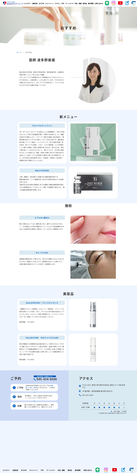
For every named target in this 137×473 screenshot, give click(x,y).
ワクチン (57, 3)
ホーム (19, 52)
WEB (35, 387)
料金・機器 (78, 3)
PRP (62, 3)
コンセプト (27, 3)
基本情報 (91, 3)
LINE (30, 387)
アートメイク (69, 3)
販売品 (85, 3)
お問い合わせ (99, 3)
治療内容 (35, 3)
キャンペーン (49, 3)
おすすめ (41, 3)
